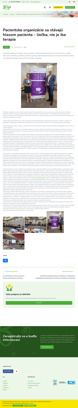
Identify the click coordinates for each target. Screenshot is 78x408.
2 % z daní (30, 381)
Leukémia (5, 383)
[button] (45, 7)
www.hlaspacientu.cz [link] (40, 177)
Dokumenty (6, 387)
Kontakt (5, 389)
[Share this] (5, 260)
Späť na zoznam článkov (68, 46)
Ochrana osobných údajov (34, 383)
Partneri (30, 387)
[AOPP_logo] (55, 382)
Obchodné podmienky (33, 385)
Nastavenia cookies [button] (7, 405)
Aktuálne (5, 385)
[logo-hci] (71, 382)
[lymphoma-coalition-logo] (62, 382)
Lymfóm (5, 381)
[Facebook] (69, 2)
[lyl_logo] (7, 7)
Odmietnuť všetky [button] (30, 405)
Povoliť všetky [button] (18, 405)
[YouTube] (74, 2)
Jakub (25, 47)
